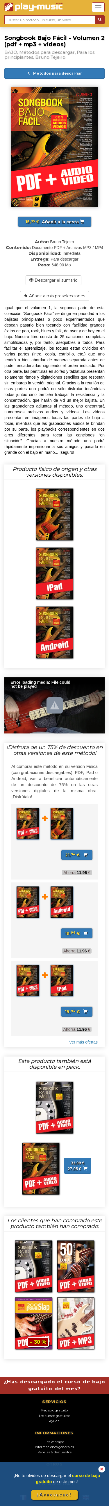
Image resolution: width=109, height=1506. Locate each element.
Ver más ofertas (83, 1042)
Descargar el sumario (53, 280)
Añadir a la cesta (54, 221)
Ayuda (54, 1421)
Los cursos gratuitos (54, 1416)
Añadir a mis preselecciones (54, 295)
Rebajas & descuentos (54, 1452)
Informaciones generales (54, 1447)
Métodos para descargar (54, 73)
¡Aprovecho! (54, 1494)
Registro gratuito (54, 1410)
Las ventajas (54, 1442)
